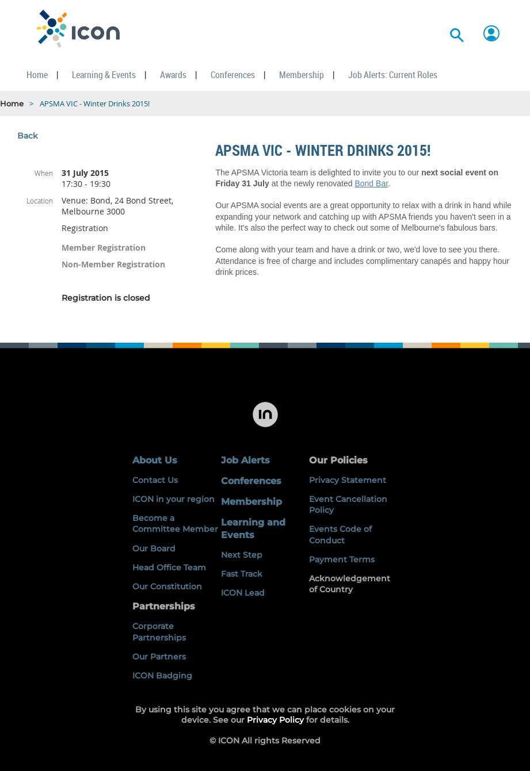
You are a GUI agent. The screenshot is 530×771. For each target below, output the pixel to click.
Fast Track (241, 574)
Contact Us (155, 480)
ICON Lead (243, 593)
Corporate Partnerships (159, 631)
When (44, 173)
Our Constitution (167, 586)
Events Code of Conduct (340, 534)
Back (27, 136)
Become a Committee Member (175, 523)
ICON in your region (173, 499)
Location (39, 200)
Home (12, 103)
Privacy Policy (275, 720)
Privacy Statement (347, 480)
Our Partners (159, 656)
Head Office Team (169, 567)
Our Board (154, 548)
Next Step (241, 555)
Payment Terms (342, 559)
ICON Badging (162, 675)
